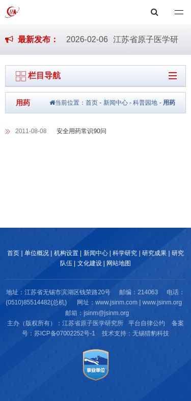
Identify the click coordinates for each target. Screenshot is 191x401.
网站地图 (118, 263)
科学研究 (125, 253)
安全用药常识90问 (81, 131)
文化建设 (89, 263)
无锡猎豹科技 (150, 333)
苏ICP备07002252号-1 (64, 333)
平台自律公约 (146, 323)
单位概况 (36, 253)
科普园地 (145, 102)
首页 (92, 102)
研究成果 (154, 253)
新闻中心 (115, 102)
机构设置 (66, 253)
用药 (169, 102)
